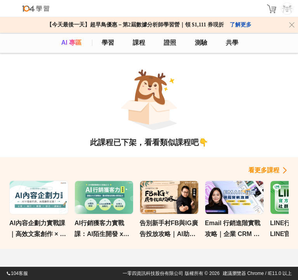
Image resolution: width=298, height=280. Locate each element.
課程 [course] (139, 42)
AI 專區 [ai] (71, 42)
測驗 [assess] (201, 42)
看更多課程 (263, 170)
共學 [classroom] (232, 42)
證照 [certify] (170, 42)
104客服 (17, 273)
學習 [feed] (108, 42)
